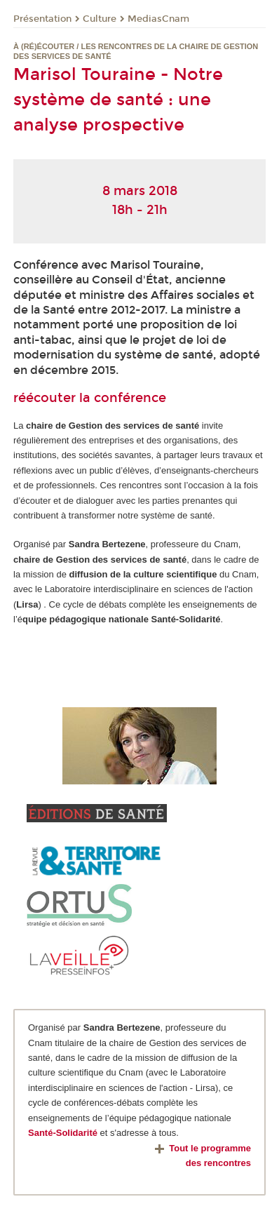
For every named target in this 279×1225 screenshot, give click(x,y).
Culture (99, 19)
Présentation (42, 19)
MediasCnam (158, 19)
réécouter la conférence (89, 398)
